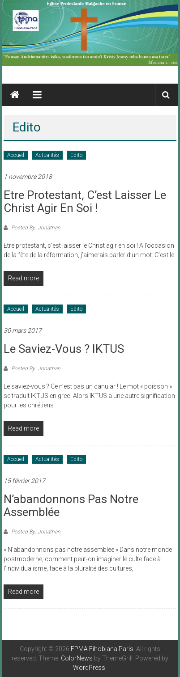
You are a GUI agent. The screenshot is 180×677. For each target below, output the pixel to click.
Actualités (47, 155)
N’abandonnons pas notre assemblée (71, 505)
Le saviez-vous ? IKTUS (64, 348)
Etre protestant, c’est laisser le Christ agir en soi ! (85, 201)
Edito (76, 155)
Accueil (15, 155)
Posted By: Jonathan (35, 227)
